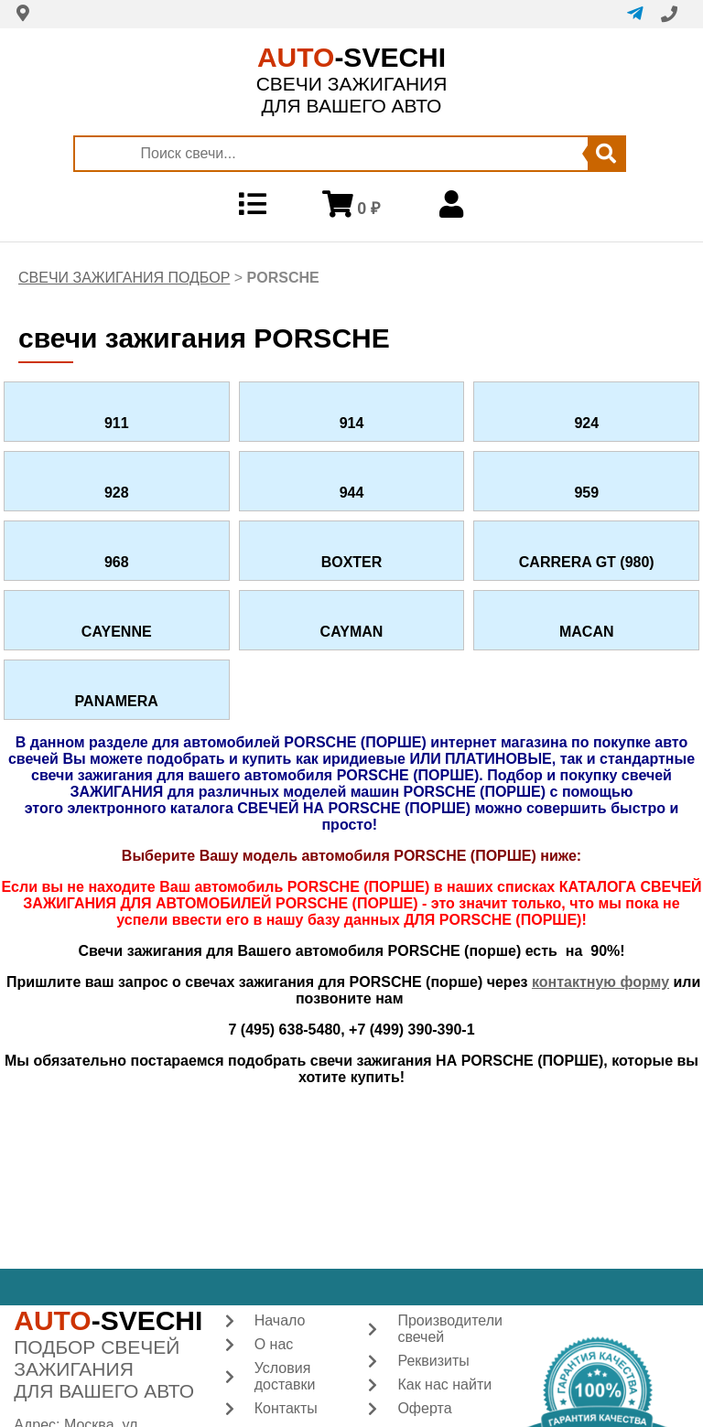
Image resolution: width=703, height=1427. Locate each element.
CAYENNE (116, 631)
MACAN (586, 631)
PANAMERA (116, 701)
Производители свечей (450, 1329)
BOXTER (352, 562)
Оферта (424, 1408)
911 (116, 423)
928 (116, 492)
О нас (274, 1344)
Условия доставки (285, 1376)
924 (586, 423)
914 (352, 423)
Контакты (286, 1408)
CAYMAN (352, 631)
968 (116, 562)
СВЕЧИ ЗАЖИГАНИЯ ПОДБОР (124, 277)
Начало (280, 1320)
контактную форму (600, 982)
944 (352, 492)
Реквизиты (433, 1360)
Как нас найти (444, 1384)
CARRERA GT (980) (586, 562)
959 (586, 492)
